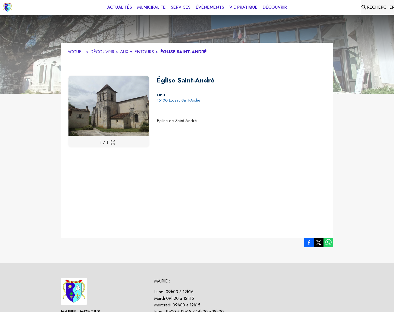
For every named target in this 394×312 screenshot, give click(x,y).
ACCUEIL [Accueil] (76, 52)
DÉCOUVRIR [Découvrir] (102, 52)
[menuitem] (120, 7)
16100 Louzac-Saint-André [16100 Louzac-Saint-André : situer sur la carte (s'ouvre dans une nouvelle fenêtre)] (178, 100)
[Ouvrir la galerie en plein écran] (113, 142)
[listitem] (309, 243)
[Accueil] (7, 7)
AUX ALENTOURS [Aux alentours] (137, 52)
